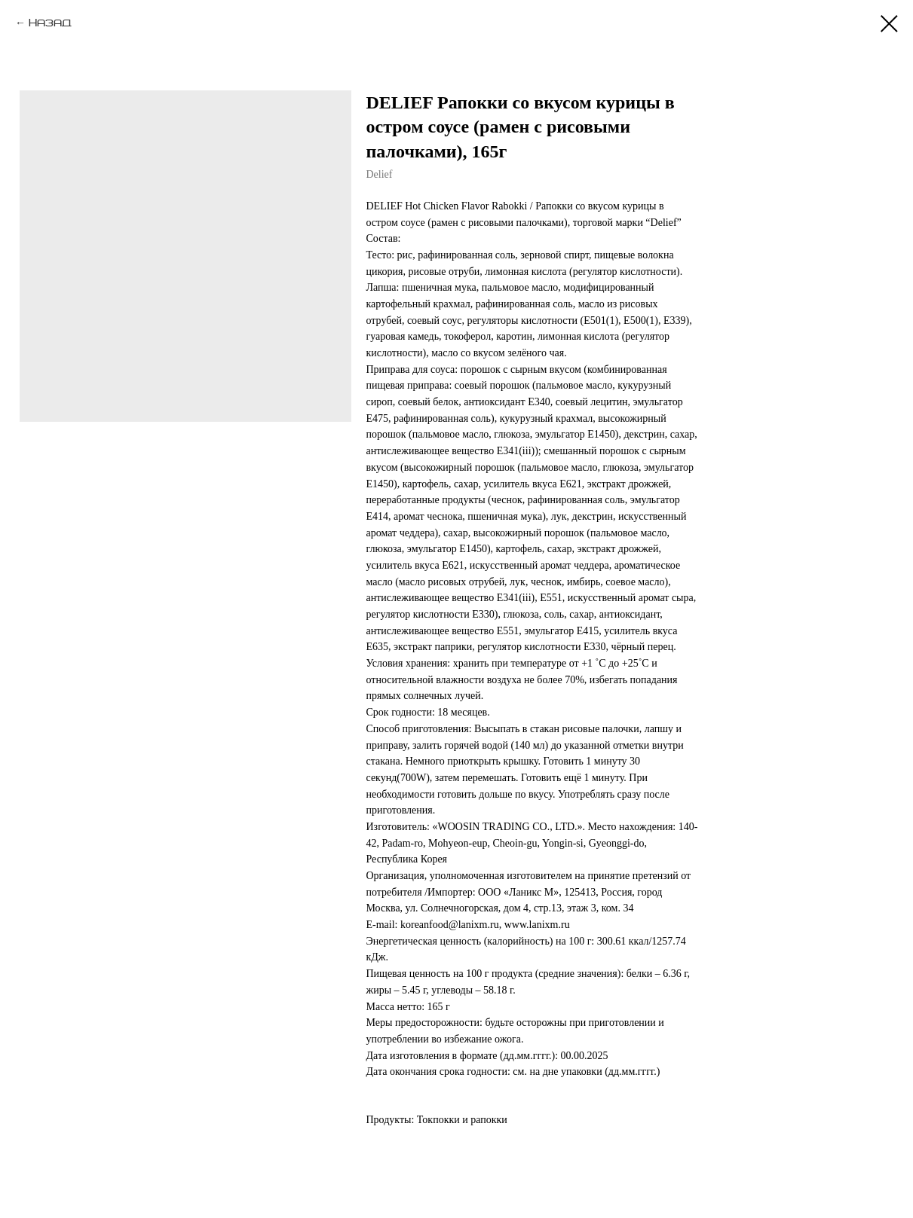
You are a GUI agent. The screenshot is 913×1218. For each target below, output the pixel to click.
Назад (50, 23)
